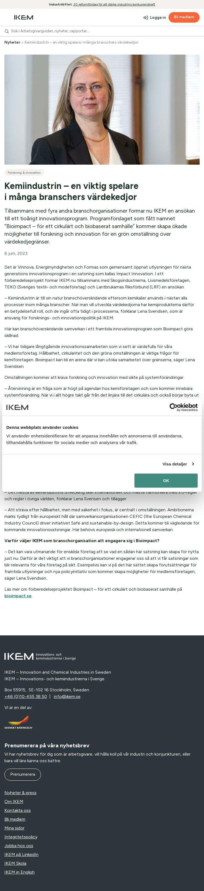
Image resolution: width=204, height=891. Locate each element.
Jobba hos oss (18, 845)
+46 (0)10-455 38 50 (25, 696)
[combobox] (102, 31)
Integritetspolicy (20, 836)
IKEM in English (19, 872)
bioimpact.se (18, 595)
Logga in (158, 17)
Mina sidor (14, 828)
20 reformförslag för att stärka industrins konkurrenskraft (114, 4)
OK (166, 480)
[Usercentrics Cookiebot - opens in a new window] (174, 407)
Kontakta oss (17, 810)
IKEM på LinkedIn (21, 854)
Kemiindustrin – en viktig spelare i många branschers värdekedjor (82, 42)
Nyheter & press (20, 792)
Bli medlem (184, 17)
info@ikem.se (67, 696)
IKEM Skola (15, 863)
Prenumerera (22, 774)
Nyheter (12, 42)
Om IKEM (13, 801)
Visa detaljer (174, 464)
